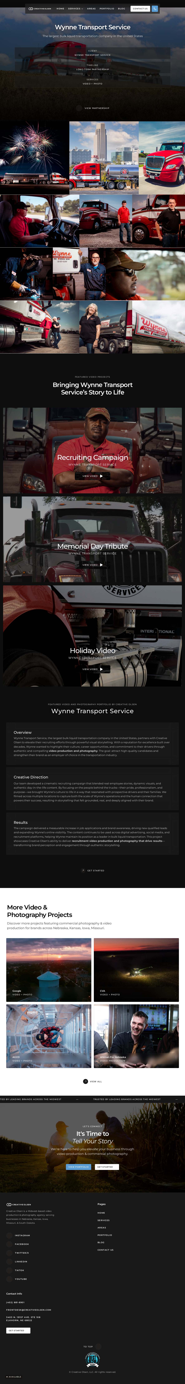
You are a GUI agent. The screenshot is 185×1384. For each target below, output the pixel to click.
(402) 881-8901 (15, 1302)
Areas (91, 8)
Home (60, 8)
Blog (121, 8)
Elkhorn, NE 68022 (19, 1320)
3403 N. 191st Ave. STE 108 (23, 1317)
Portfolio (107, 8)
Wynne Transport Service (92, 55)
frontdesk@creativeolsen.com (28, 1310)
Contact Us (106, 1250)
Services (74, 8)
